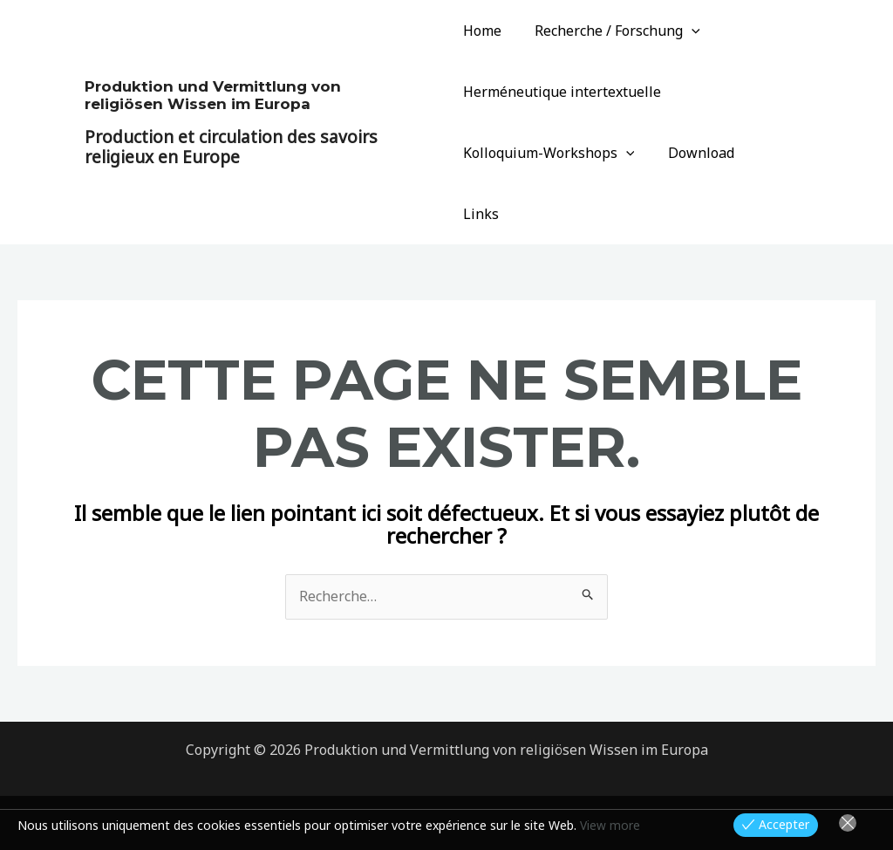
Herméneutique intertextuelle (562, 91)
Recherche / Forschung (612, 30)
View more (610, 825)
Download (695, 152)
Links (774, 152)
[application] (686, 30)
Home (482, 30)
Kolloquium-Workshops (549, 152)
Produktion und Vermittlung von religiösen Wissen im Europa (213, 64)
